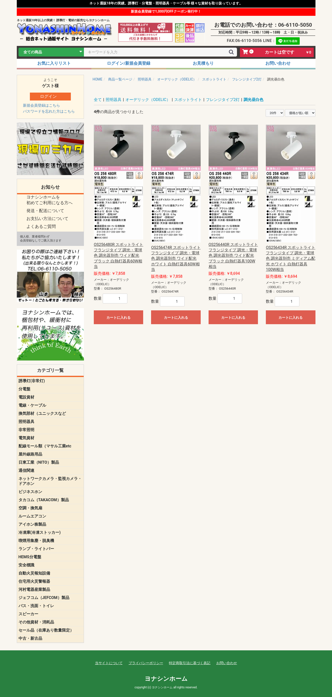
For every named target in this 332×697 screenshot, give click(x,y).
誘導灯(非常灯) (32, 380)
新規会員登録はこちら (41, 105)
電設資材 (26, 397)
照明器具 (26, 421)
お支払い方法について (47, 218)
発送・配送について (45, 210)
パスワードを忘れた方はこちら (49, 111)
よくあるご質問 (41, 226)
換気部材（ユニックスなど (42, 413)
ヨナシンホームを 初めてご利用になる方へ (49, 200)
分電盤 (24, 389)
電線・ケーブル (32, 405)
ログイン (48, 96)
